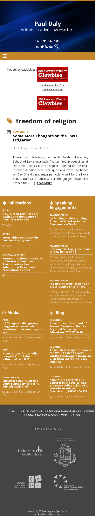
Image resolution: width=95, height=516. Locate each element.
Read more (44, 183)
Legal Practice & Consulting (47, 415)
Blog (76, 415)
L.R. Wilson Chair (44, 514)
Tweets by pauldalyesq (22, 69)
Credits (57, 429)
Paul (14, 411)
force (47, 511)
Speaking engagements (64, 411)
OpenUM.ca (61, 511)
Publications (32, 411)
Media (90, 411)
